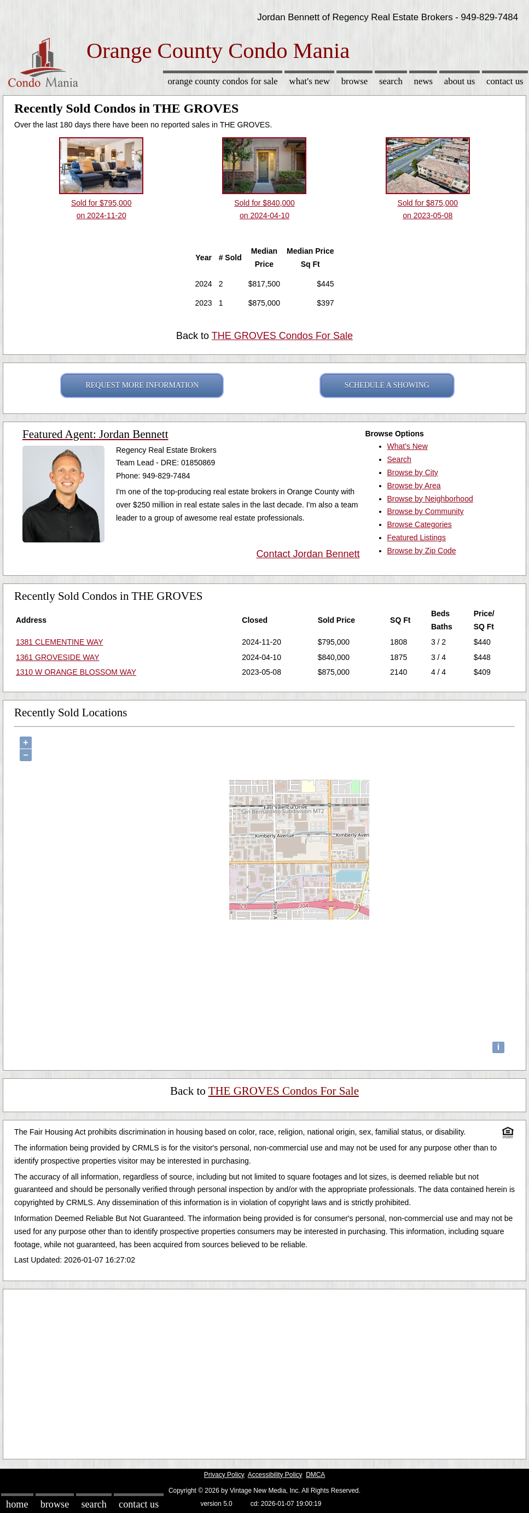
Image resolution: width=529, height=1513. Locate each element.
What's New (309, 81)
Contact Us (505, 81)
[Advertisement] (264, 1371)
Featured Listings (416, 537)
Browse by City (412, 472)
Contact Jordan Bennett (307, 553)
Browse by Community (425, 511)
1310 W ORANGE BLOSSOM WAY (76, 672)
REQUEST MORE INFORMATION (142, 385)
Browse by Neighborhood (430, 498)
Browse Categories (419, 524)
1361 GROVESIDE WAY (58, 657)
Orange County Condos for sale (222, 81)
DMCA (315, 1475)
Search (391, 81)
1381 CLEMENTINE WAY (59, 642)
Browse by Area (414, 485)
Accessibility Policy (275, 1475)
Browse (354, 81)
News (423, 81)
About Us (459, 81)
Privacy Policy (224, 1475)
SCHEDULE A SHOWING (387, 385)
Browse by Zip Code (421, 550)
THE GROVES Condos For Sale (282, 335)
